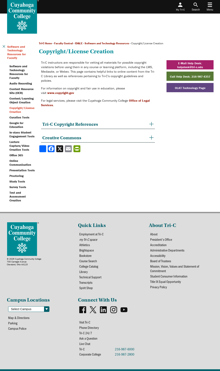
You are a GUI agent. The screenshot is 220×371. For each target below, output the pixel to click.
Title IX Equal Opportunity (165, 281)
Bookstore (85, 255)
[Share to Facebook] (51, 148)
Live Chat (84, 343)
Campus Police (17, 328)
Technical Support (90, 277)
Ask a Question (88, 338)
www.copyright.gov (60, 93)
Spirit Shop (86, 287)
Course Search (88, 261)
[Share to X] (60, 148)
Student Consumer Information (168, 276)
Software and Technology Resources (107, 43)
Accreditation (158, 244)
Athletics (84, 244)
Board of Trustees (160, 261)
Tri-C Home (45, 43)
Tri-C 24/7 (85, 333)
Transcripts (85, 282)
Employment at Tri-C (91, 234)
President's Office (161, 239)
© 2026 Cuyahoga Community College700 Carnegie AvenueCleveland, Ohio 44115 (24, 262)
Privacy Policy (158, 287)
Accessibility (157, 255)
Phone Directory (89, 327)
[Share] (43, 148)
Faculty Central (63, 43)
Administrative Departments (167, 250)
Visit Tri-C (84, 322)
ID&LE (78, 43)
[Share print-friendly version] (77, 148)
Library (83, 271)
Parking (12, 323)
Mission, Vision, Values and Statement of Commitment (174, 268)
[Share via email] (68, 148)
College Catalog (88, 266)
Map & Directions (18, 317)
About (153, 234)
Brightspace (86, 250)
